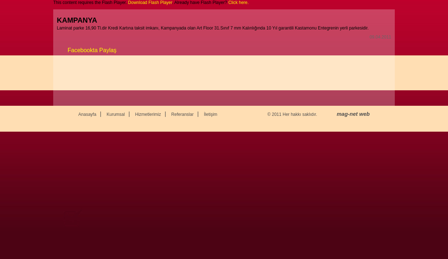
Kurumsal (115, 114)
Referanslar (182, 114)
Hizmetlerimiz (148, 114)
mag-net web (353, 114)
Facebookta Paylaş (92, 50)
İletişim (210, 114)
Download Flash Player (150, 2)
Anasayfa (87, 114)
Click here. (238, 2)
